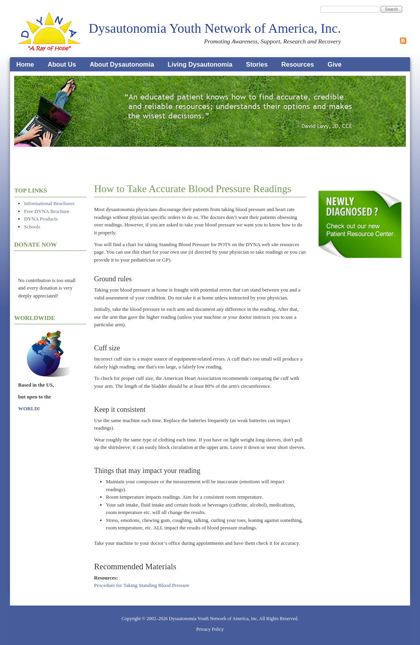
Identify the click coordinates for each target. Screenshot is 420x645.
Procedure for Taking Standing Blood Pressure (142, 585)
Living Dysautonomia (200, 64)
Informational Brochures (49, 203)
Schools (32, 227)
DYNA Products (41, 219)
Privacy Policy (210, 629)
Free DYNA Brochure (46, 211)
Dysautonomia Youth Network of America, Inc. (215, 28)
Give (335, 64)
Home (25, 64)
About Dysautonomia (122, 64)
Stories (257, 64)
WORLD (28, 408)
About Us (62, 64)
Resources (297, 64)
